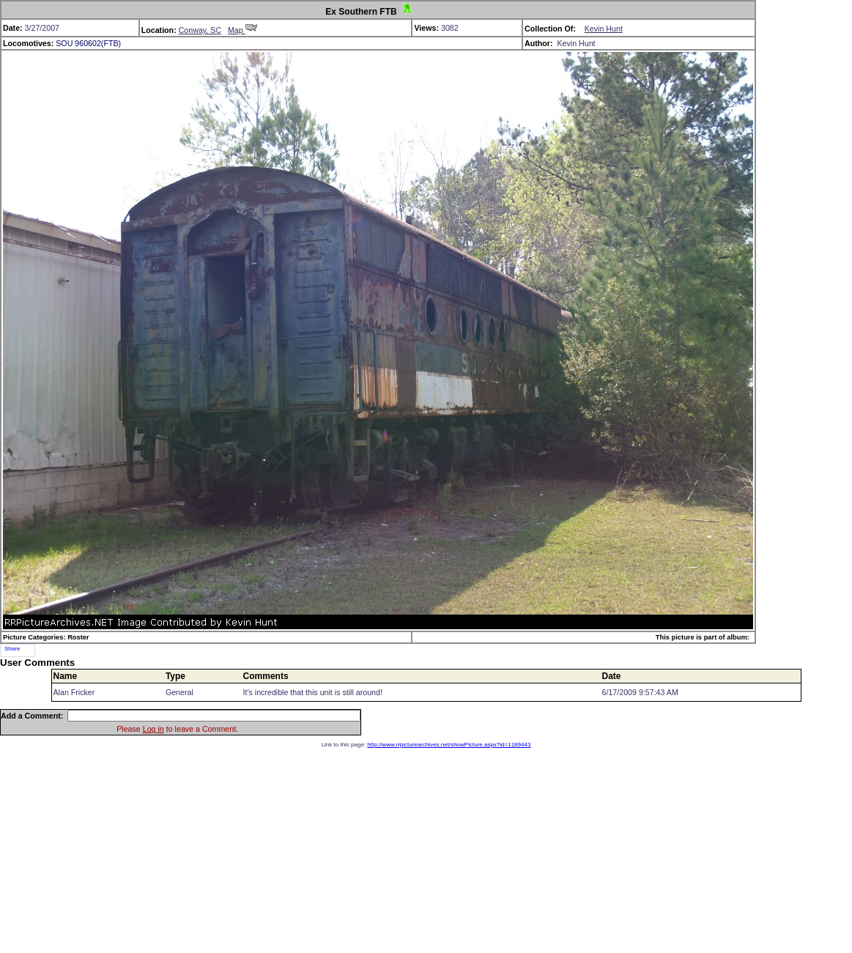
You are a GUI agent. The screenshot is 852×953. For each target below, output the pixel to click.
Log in (153, 728)
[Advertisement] (426, 850)
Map (242, 30)
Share (12, 648)
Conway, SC (200, 30)
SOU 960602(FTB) (88, 43)
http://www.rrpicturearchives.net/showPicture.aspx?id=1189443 (448, 744)
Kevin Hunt (604, 28)
